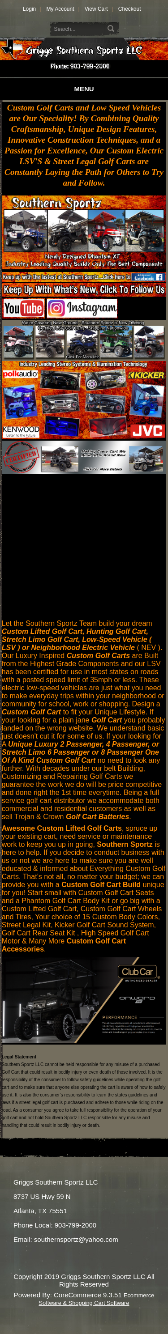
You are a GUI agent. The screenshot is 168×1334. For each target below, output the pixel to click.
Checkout (129, 9)
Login (29, 9)
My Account (60, 9)
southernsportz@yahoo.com (76, 1239)
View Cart (96, 9)
